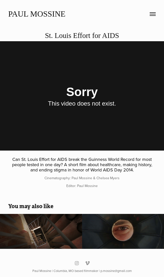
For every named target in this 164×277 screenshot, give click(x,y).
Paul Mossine (37, 13)
